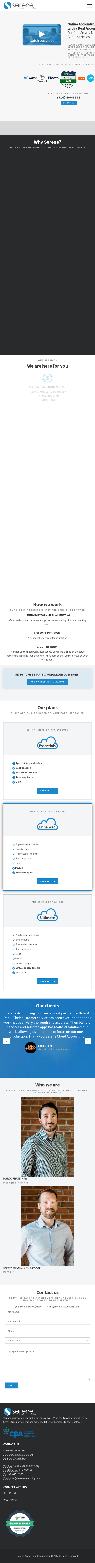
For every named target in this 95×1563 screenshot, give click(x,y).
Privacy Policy (10, 1500)
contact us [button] (47, 790)
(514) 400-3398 (69, 97)
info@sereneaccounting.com (64, 1306)
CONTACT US (68, 103)
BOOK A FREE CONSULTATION (47, 682)
